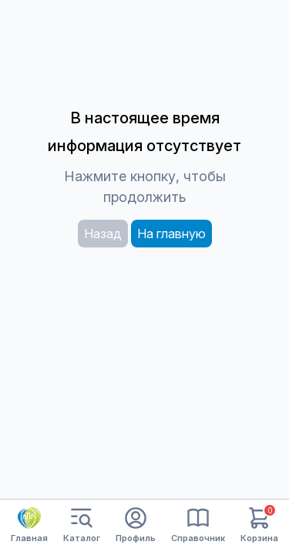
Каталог (81, 525)
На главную (171, 233)
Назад (103, 233)
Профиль (136, 525)
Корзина (259, 525)
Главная (29, 525)
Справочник (198, 525)
